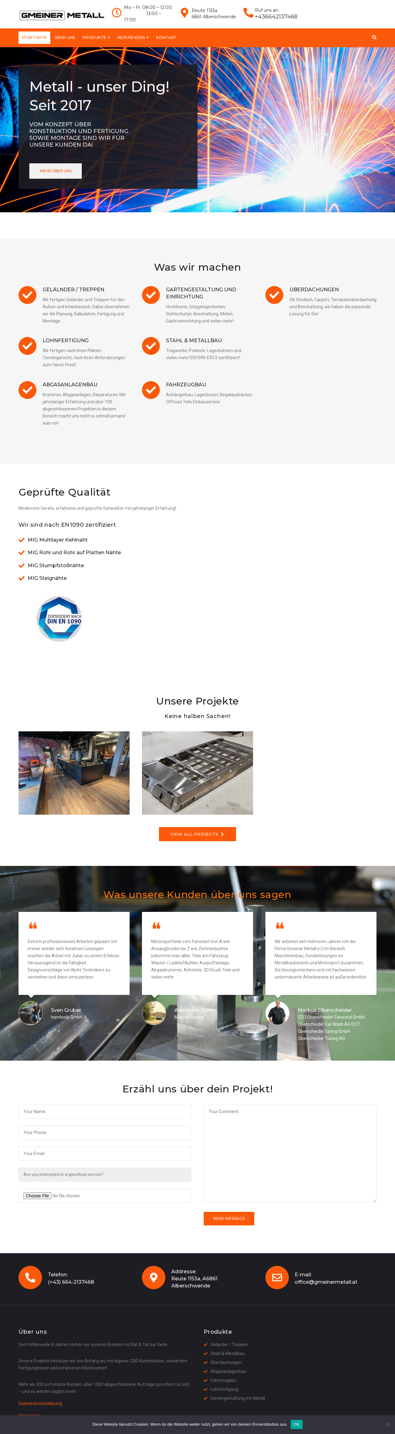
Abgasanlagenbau (70, 385)
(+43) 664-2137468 (71, 1282)
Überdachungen (314, 290)
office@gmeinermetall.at (326, 1282)
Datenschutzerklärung (40, 1403)
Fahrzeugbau (186, 385)
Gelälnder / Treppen (73, 290)
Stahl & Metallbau (194, 340)
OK (297, 1424)
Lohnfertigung (66, 340)
